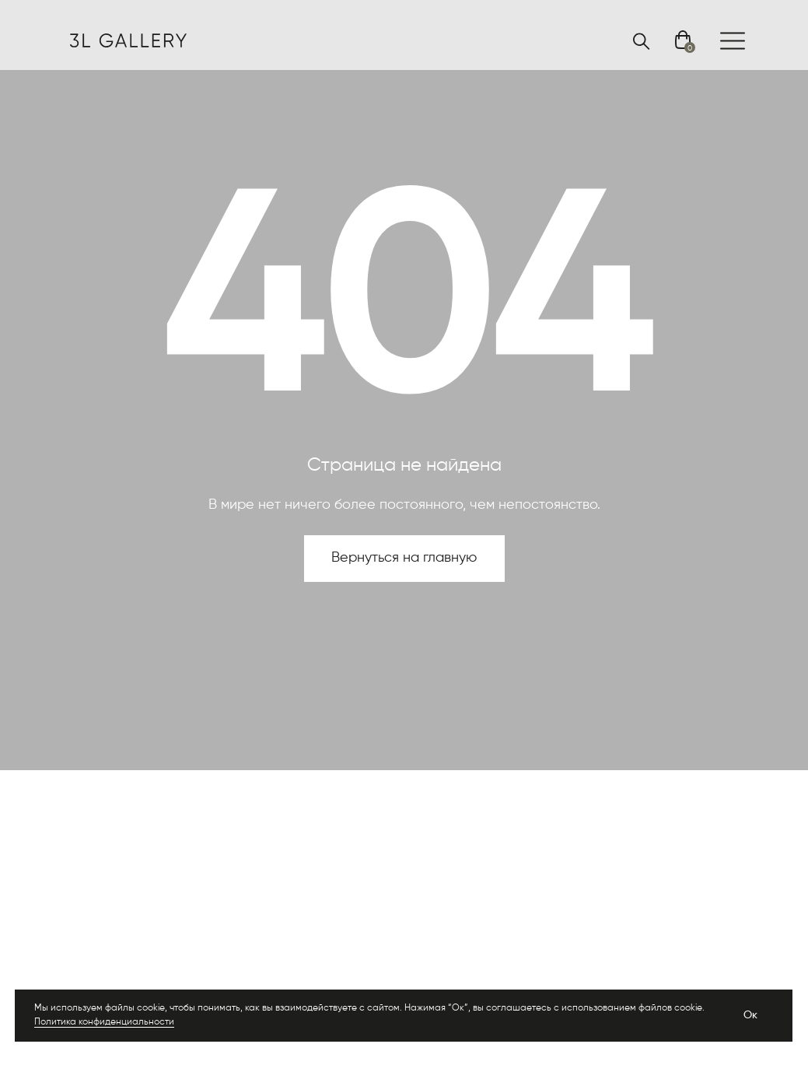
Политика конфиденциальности (104, 1022)
